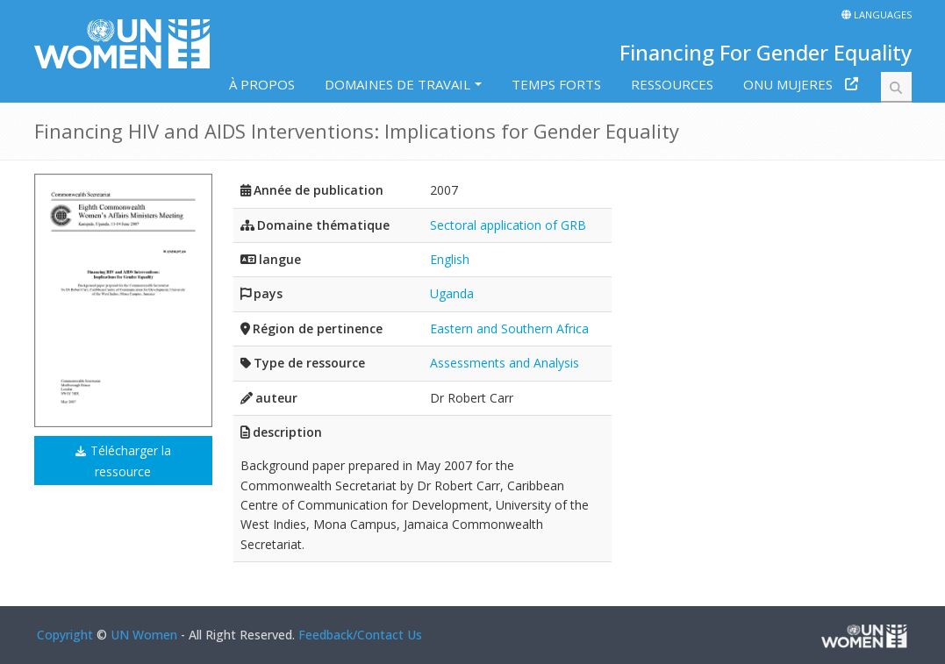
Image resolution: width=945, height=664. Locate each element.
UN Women (144, 634)
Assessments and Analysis (504, 362)
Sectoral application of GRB (508, 225)
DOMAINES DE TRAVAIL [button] (397, 84)
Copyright (65, 634)
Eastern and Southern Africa (509, 328)
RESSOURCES (672, 84)
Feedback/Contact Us (360, 634)
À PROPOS (262, 84)
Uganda (452, 293)
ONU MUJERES (788, 84)
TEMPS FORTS (556, 84)
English (449, 259)
